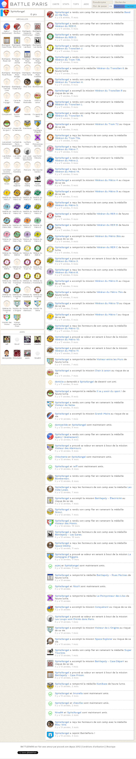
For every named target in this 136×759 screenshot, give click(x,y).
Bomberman (62, 478)
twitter (130, 6)
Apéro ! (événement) (66, 437)
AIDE (86, 4)
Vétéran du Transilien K (110, 68)
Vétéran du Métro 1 (106, 314)
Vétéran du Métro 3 (66, 261)
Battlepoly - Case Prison (69, 675)
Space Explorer (104, 639)
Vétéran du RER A (107, 213)
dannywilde (61, 424)
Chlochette (61, 456)
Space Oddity (62, 545)
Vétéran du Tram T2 (107, 124)
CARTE (56, 4)
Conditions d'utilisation (93, 747)
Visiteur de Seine (65, 405)
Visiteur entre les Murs (110, 359)
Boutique (111, 747)
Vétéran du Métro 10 (67, 339)
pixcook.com (63, 747)
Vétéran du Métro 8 (66, 272)
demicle (59, 381)
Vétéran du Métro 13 (107, 303)
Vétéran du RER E (65, 26)
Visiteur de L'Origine (107, 627)
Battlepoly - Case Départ (109, 661)
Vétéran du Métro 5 (66, 205)
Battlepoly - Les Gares (68, 534)
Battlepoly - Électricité (108, 498)
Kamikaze (102, 683)
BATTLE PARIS (29, 4)
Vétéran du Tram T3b (67, 59)
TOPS (76, 4)
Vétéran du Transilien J (68, 48)
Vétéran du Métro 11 (66, 350)
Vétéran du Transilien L (68, 104)
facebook (119, 6)
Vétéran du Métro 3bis (108, 236)
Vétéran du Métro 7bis (110, 292)
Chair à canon (103, 370)
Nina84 (59, 712)
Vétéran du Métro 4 (106, 180)
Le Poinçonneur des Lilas (111, 596)
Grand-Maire (102, 413)
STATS (66, 4)
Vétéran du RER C (107, 247)
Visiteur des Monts (66, 523)
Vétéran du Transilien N (69, 115)
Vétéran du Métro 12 (67, 328)
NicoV (76, 586)
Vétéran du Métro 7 (66, 149)
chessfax (78, 703)
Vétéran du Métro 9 (106, 191)
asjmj (58, 565)
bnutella (78, 693)
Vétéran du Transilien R (109, 90)
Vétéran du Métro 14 (67, 171)
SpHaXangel (18, 11)
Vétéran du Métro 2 (66, 160)
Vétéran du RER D (65, 37)
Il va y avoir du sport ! (109, 391)
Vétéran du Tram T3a (67, 138)
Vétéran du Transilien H (69, 82)
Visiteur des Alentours (68, 448)
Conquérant (102, 607)
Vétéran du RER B (107, 225)
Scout (58, 512)
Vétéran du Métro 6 (106, 281)
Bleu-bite (60, 724)
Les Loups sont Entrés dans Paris (74, 619)
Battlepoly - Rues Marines (112, 575)
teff (75, 466)
